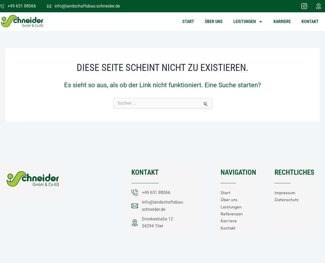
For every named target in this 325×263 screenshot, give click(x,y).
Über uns (214, 21)
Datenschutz (287, 199)
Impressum (285, 192)
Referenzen (232, 213)
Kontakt (310, 21)
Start (188, 21)
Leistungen (248, 21)
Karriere (282, 21)
